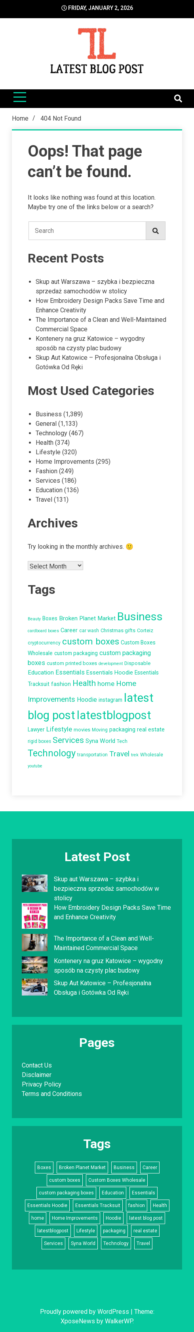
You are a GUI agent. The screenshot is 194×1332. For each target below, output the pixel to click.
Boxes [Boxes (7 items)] (49, 618)
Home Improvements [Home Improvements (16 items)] (75, 1218)
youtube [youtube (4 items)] (35, 766)
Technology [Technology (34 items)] (52, 753)
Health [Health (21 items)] (84, 683)
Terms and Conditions (52, 1094)
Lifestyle (48, 452)
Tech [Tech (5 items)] (122, 741)
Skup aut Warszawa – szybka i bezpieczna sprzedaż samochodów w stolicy (106, 888)
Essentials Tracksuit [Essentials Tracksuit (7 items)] (97, 1205)
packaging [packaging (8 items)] (122, 729)
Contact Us (37, 1065)
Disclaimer (36, 1075)
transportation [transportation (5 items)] (92, 755)
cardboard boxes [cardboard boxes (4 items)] (43, 630)
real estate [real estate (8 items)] (151, 729)
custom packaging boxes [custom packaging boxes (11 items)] (66, 1193)
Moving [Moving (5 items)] (100, 730)
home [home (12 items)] (105, 684)
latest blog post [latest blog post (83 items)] (146, 1218)
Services (48, 480)
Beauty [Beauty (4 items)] (34, 619)
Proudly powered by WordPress (85, 1311)
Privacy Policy (41, 1084)
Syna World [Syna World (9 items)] (100, 740)
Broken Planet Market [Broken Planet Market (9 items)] (87, 618)
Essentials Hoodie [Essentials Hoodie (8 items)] (109, 672)
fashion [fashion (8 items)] (61, 684)
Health (44, 442)
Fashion (46, 471)
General (46, 423)
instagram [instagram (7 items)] (110, 700)
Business (49, 414)
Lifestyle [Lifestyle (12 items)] (59, 729)
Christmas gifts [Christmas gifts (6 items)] (118, 630)
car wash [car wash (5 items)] (89, 630)
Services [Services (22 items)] (68, 740)
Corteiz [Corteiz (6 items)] (145, 630)
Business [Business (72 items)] (140, 616)
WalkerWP (119, 1321)
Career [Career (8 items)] (69, 630)
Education (49, 490)
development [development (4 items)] (111, 663)
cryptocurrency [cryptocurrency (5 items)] (44, 643)
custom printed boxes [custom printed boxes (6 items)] (72, 663)
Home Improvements (65, 461)
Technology (51, 433)
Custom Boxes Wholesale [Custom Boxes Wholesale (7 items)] (116, 1180)
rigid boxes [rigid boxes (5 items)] (39, 741)
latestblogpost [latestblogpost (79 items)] (114, 715)
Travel (44, 499)
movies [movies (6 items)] (82, 730)
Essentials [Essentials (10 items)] (70, 672)
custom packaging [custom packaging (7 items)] (76, 653)
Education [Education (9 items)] (41, 672)
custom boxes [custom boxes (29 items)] (90, 641)
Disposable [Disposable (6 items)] (137, 663)
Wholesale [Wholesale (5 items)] (151, 755)
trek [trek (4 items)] (135, 755)
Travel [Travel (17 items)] (119, 753)
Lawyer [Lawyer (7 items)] (36, 729)
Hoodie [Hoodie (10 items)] (87, 699)
